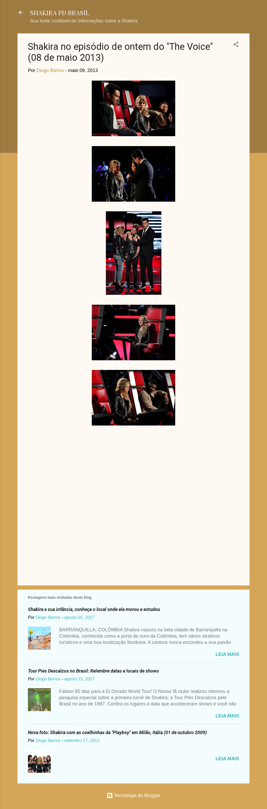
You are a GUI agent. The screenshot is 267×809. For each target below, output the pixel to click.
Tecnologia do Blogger (134, 795)
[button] (236, 45)
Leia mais (227, 654)
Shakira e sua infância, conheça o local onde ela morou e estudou (94, 609)
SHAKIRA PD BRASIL (59, 12)
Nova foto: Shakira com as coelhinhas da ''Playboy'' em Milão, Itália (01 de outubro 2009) (117, 732)
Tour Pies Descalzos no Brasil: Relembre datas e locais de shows (93, 671)
